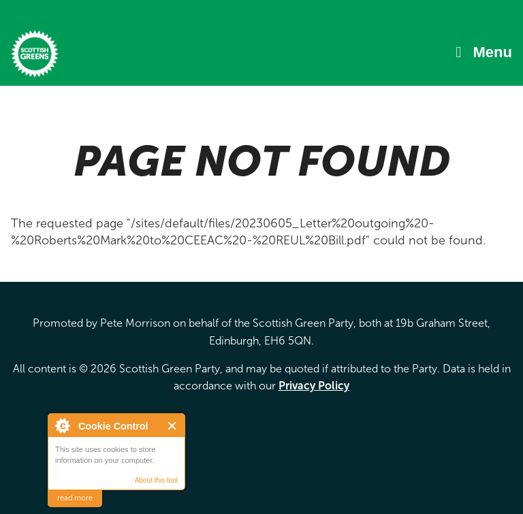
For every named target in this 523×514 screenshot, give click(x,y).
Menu (492, 52)
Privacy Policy (314, 385)
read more (75, 498)
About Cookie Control (62, 425)
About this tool (156, 480)
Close (172, 425)
